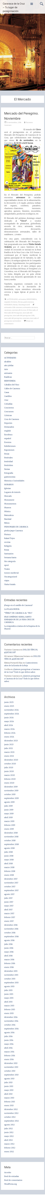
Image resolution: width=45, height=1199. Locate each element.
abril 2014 (8, 1048)
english (7, 431)
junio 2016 (8, 948)
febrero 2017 (9, 917)
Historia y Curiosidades (14, 481)
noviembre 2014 (11, 1021)
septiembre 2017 (11, 890)
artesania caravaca (30, 307)
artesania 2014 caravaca (13, 307)
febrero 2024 (9, 733)
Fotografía (8, 473)
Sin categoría (9, 561)
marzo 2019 (9, 821)
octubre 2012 (10, 1117)
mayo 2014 (9, 1044)
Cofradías (8, 404)
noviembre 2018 (11, 836)
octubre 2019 (9, 794)
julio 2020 (8, 767)
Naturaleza (9, 515)
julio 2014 (8, 1036)
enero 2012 (9, 1151)
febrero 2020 (10, 779)
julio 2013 (8, 1082)
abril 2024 (8, 725)
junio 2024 (9, 717)
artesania (22, 299)
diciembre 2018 (11, 833)
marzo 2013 (9, 1098)
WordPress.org (10, 1184)
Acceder (7, 1172)
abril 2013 (8, 1094)
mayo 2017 (8, 906)
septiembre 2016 (11, 936)
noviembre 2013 (11, 1067)
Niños (7, 523)
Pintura (7, 534)
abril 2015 (8, 1002)
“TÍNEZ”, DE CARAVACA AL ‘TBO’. (18, 613)
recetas (7, 542)
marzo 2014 (9, 1052)
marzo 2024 (9, 729)
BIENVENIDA (32, 299)
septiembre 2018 (11, 844)
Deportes (8, 423)
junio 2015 (8, 994)
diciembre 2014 (11, 1017)
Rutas (15, 305)
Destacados (9, 427)
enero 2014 (9, 1059)
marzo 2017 (9, 913)
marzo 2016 (9, 959)
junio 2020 (9, 771)
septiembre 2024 (11, 714)
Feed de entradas (11, 1176)
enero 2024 (9, 737)
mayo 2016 (9, 952)
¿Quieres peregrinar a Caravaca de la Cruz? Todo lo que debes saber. (22, 678)
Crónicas (8, 415)
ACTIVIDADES (12, 299)
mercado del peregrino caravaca (16, 318)
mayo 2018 (9, 860)
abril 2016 (8, 956)
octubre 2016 (9, 933)
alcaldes (7, 361)
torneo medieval (11, 573)
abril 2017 (8, 909)
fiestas (7, 469)
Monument (9, 500)
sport (6, 565)
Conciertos (9, 408)
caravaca (7, 310)
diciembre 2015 (10, 971)
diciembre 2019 (11, 787)
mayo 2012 (9, 1136)
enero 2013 (9, 1105)
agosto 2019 (9, 802)
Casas (6, 392)
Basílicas (8, 377)
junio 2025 (9, 702)
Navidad (7, 519)
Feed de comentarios (13, 1180)
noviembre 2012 (11, 1113)
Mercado (8, 496)
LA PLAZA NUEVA (11, 609)
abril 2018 (8, 863)
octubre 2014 (9, 1025)
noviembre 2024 (11, 710)
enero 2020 (9, 783)
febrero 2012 (9, 1148)
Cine (6, 400)
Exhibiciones (10, 446)
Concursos (9, 411)
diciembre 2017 (10, 879)
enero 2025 (9, 706)
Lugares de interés (12, 492)
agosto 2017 (9, 894)
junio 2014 (8, 1040)
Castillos (8, 396)
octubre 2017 (9, 886)
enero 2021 (9, 756)
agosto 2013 (9, 1078)
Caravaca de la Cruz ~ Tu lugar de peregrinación (14, 7)
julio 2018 (8, 852)
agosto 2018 (9, 848)
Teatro (7, 569)
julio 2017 (8, 898)
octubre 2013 (9, 1071)
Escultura (8, 434)
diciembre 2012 (11, 1109)
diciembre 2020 (11, 760)
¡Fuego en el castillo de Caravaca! (18, 605)
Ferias (20, 302)
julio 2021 (8, 748)
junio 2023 (8, 744)
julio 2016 (8, 944)
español (7, 302)
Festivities (8, 465)
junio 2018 (8, 856)
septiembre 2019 (11, 798)
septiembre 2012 (11, 1121)
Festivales (8, 457)
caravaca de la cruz (19, 310)
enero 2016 (9, 967)
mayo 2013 (8, 1090)
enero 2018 (9, 875)
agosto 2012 (9, 1125)
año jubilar (9, 365)
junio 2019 (8, 810)
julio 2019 (8, 806)
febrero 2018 (9, 871)
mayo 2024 (9, 721)
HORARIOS (8, 305)
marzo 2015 (9, 1005)
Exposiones (9, 450)
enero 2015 (9, 1013)
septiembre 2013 (11, 1075)
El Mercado (31, 310)
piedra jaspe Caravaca (13, 530)
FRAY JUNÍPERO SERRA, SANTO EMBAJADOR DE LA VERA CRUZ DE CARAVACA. (19, 619)
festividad (8, 461)
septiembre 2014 (11, 1029)
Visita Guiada (9, 584)
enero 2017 (9, 921)
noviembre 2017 (11, 883)
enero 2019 (9, 829)
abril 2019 (8, 817)
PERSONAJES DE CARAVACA (16, 527)
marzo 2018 (9, 867)
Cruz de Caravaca (11, 419)
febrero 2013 (9, 1101)
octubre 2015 (9, 979)
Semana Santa (10, 557)
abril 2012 (8, 1140)
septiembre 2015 (11, 982)
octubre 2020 (10, 764)
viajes (6, 580)
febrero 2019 (9, 825)
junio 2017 (8, 902)
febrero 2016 (9, 963)
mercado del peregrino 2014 (23, 315)
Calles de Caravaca (12, 388)
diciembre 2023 (11, 740)
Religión (8, 546)
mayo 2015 (8, 998)
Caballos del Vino (11, 385)
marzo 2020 (9, 775)
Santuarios (8, 554)
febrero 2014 (9, 1055)
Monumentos (10, 504)
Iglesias (7, 488)
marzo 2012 (9, 1144)
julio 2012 (8, 1128)
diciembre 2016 (11, 925)
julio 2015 (8, 990)
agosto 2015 (9, 986)
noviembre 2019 (11, 790)
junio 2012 (8, 1132)
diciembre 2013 (10, 1063)
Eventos (14, 302)
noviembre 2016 (11, 929)
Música (7, 511)
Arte (6, 369)
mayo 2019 (9, 813)
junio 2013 (8, 1086)
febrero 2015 (9, 1009)
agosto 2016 (9, 940)
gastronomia (28, 302)
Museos (7, 507)
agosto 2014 (9, 1032)
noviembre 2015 (11, 975)
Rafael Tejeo (9, 538)
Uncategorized (24, 305)
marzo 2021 (9, 752)
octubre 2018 (9, 840)
